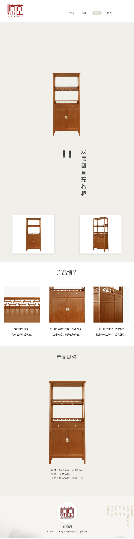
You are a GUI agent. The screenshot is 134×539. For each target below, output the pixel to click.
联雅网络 (83, 532)
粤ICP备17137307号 (55, 532)
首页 (71, 13)
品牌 (84, 13)
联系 (109, 13)
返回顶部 (67, 526)
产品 (97, 13)
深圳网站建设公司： (72, 532)
